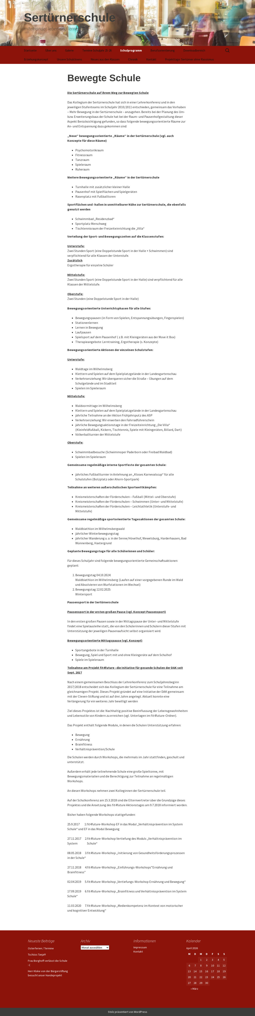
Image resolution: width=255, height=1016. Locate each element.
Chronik (133, 59)
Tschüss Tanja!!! (37, 954)
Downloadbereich (194, 50)
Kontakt (151, 59)
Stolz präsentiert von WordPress (127, 1012)
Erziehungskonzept (36, 59)
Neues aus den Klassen (105, 59)
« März (194, 988)
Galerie (69, 50)
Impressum (140, 947)
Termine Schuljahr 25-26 (97, 50)
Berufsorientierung (162, 50)
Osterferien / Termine (41, 948)
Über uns (51, 50)
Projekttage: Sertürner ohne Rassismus (189, 59)
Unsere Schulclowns (69, 59)
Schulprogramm (131, 50)
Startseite (30, 50)
